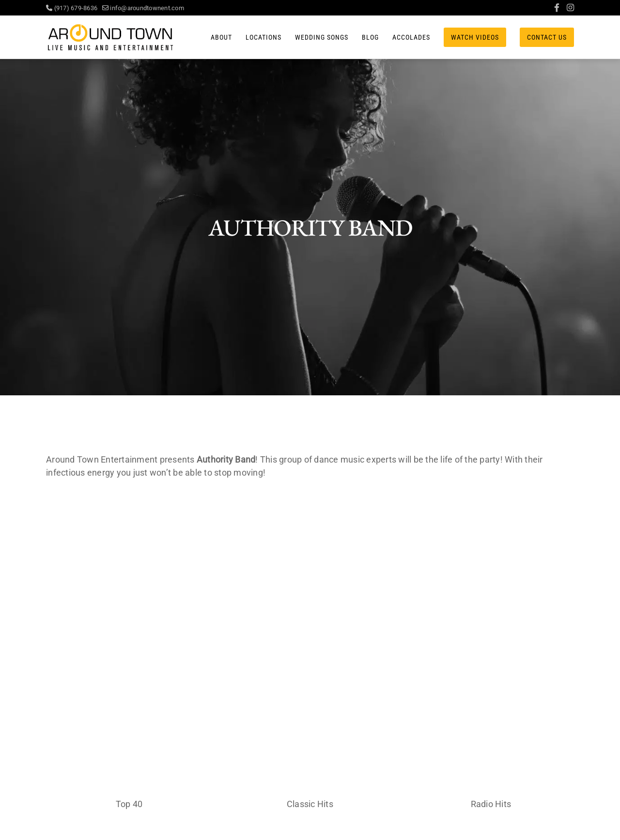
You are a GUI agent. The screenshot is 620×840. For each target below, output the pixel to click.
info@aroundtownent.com (143, 8)
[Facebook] (556, 7)
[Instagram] (570, 7)
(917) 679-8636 (74, 8)
